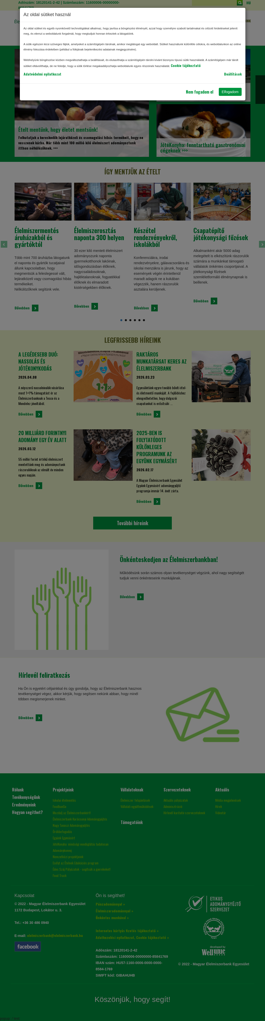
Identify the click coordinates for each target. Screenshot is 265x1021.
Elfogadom (230, 92)
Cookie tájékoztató (186, 65)
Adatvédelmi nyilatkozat (42, 74)
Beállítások (233, 74)
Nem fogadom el (199, 92)
